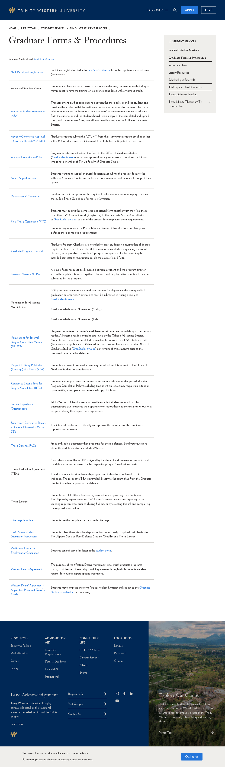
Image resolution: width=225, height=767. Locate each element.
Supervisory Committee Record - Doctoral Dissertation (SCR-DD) (28, 427)
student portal (104, 550)
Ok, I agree (191, 756)
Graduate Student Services (88, 28)
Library (14, 668)
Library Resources (179, 72)
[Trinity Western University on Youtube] (117, 701)
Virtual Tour (165, 732)
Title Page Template (22, 520)
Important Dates (178, 64)
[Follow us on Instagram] (117, 694)
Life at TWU (28, 28)
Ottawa (118, 660)
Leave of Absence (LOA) (25, 274)
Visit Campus (75, 703)
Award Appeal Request (24, 177)
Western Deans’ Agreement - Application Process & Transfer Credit (28, 589)
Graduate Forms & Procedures (187, 57)
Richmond (120, 653)
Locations (123, 638)
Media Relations (20, 653)
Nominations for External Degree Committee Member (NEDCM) (28, 342)
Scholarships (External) (182, 79)
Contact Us (74, 713)
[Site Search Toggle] (175, 10)
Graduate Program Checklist (27, 251)
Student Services (53, 28)
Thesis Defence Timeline (183, 94)
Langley (118, 645)
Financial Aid (52, 669)
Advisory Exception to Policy (27, 157)
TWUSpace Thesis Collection (186, 87)
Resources (20, 638)
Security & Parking (21, 645)
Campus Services (89, 657)
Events (83, 672)
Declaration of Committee (26, 196)
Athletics (84, 665)
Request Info (75, 693)
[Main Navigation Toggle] (157, 10)
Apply (189, 10)
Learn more (17, 724)
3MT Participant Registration (27, 72)
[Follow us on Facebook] (125, 694)
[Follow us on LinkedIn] (132, 694)
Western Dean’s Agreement (27, 569)
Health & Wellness (89, 649)
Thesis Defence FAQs (24, 445)
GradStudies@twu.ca (44, 59)
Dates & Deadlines (55, 661)
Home (12, 28)
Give (208, 10)
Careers (15, 660)
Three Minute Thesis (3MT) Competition (185, 104)
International (52, 676)
